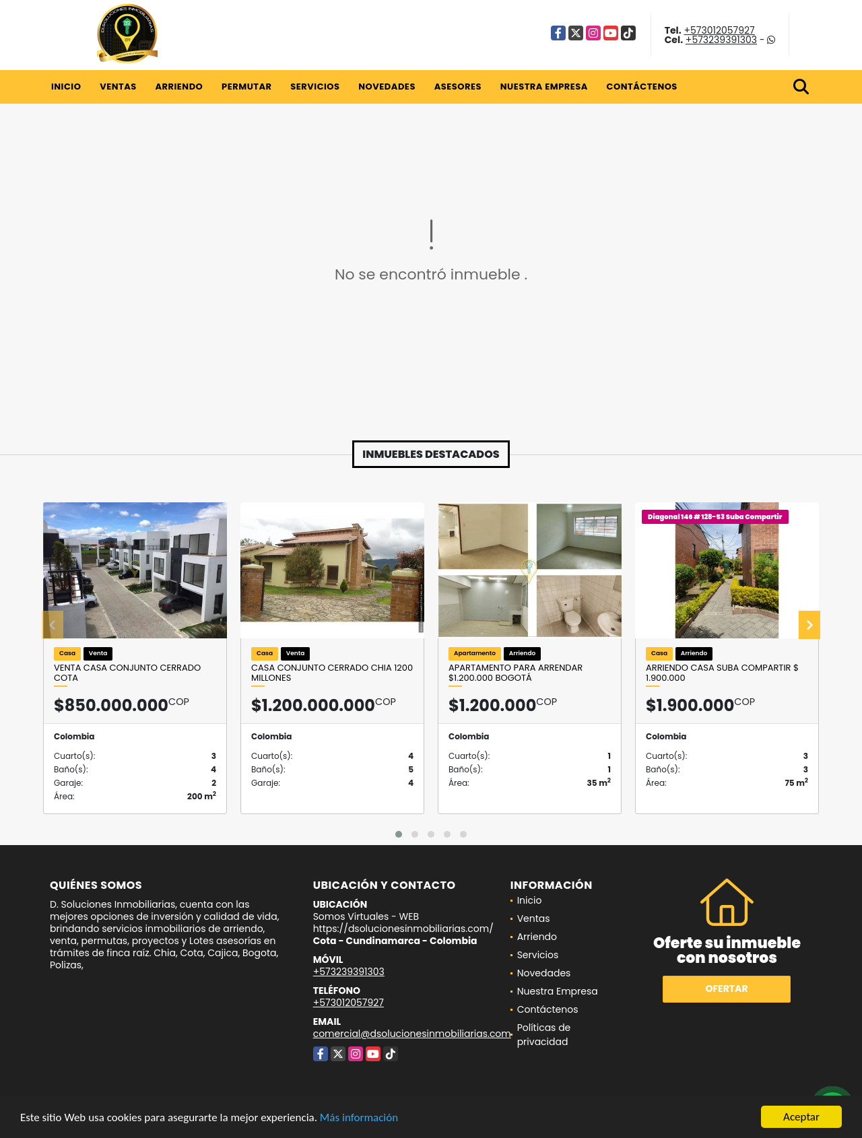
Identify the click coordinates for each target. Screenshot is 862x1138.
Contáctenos (642, 86)
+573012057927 (719, 30)
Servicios (314, 86)
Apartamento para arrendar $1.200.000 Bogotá (516, 673)
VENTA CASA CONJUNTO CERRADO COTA (127, 673)
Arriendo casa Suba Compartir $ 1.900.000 (722, 673)
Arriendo (179, 86)
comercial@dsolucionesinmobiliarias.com (412, 1033)
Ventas (118, 86)
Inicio (66, 86)
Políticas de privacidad (544, 1034)
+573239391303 (721, 39)
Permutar (246, 86)
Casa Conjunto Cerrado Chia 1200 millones (332, 673)
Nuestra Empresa (544, 86)
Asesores (458, 86)
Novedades (387, 86)
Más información (359, 1118)
